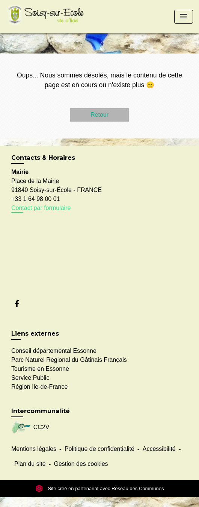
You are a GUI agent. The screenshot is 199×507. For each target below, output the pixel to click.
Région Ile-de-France (39, 387)
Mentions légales (33, 449)
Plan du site (30, 464)
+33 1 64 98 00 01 (35, 199)
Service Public (30, 378)
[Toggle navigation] (183, 17)
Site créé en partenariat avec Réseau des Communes (99, 488)
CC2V (30, 427)
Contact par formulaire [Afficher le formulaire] (41, 208)
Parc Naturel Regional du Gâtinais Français (69, 360)
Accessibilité (159, 449)
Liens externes (35, 333)
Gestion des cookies (81, 464)
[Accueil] (47, 17)
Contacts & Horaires (43, 157)
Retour (99, 115)
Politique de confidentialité (99, 449)
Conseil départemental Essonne (53, 351)
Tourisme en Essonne (40, 369)
